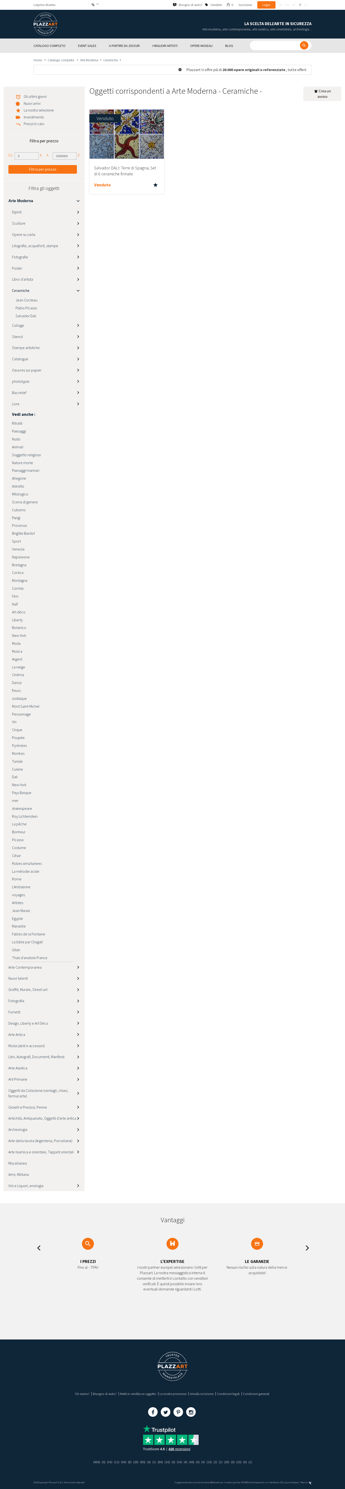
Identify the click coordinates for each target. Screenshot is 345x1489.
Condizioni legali (228, 1394)
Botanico (19, 627)
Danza (17, 682)
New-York (19, 784)
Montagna (19, 580)
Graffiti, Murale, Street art (27, 989)
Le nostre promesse (173, 1394)
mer (15, 800)
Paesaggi (19, 431)
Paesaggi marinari (25, 470)
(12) (116, 1462)
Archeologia (17, 1129)
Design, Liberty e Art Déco (28, 1023)
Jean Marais (21, 910)
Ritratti (17, 423)
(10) (209, 1462)
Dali (15, 776)
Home (38, 60)
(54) (109, 1462)
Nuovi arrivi (32, 103)
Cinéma (18, 674)
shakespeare (22, 808)
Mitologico (20, 494)
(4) (185, 1462)
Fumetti (14, 1012)
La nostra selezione (39, 110)
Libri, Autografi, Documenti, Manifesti (36, 1056)
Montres (18, 753)
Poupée (18, 737)
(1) (154, 1462)
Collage (18, 325)
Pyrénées (19, 745)
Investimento (34, 117)
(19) (239, 1462)
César (16, 855)
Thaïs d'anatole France (29, 957)
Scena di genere (25, 502)
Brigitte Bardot (23, 533)
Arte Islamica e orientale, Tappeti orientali (41, 1152)
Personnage (21, 714)
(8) (130, 1462)
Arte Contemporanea (25, 967)
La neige (18, 667)
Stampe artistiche (26, 347)
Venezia (18, 549)
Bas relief (19, 392)
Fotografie (20, 257)
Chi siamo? (82, 1394)
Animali (17, 446)
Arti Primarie (17, 1079)
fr (280, 5)
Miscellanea (17, 1163)
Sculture (18, 223)
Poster (17, 268)
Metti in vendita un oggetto (138, 1394)
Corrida (17, 588)
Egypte (17, 918)
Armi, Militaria (18, 1174)
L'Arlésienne (21, 886)
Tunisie (17, 761)
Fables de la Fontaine (28, 934)
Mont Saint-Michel (26, 706)
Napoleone (21, 557)
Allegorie (19, 478)
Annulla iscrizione (201, 1394)
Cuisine (17, 769)
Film (15, 596)
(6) (103, 1462)
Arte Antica (16, 1034)
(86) (142, 1462)
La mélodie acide (25, 871)
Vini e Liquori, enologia (25, 1185)
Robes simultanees (27, 863)
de (294, 5)
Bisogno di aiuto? (105, 1394)
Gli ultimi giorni (35, 96)
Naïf (15, 604)
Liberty (17, 619)
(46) (123, 1462)
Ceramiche (110, 60)
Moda (16, 643)
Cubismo (19, 509)
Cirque (17, 729)
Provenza (19, 525)
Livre (15, 403)
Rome (17, 879)
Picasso (18, 839)
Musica (17, 651)
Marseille (19, 926)
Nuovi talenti (18, 978)
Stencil (17, 336)
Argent (17, 659)
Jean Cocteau (26, 300)
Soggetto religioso (26, 454)
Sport (16, 541)
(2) (215, 1462)
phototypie (20, 381)
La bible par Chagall (27, 941)
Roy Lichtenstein (25, 816)
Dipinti (17, 212)
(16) (167, 1462)
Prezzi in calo (34, 123)
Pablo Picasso (26, 308)
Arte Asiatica (17, 1068)
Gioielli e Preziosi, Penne (27, 1107)
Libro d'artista (22, 279)
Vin (14, 721)
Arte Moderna (89, 60)
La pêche (19, 824)
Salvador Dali (26, 315)
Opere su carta (23, 234)
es (306, 5)
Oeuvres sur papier (26, 370)
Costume (19, 847)
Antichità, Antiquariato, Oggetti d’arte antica (42, 1118)
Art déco (18, 612)
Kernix (306, 1482)
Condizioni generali (256, 1394)
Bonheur (18, 831)
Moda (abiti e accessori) (26, 1045)
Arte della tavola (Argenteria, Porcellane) (40, 1140)
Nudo (16, 439)
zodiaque (19, 698)
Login (266, 5)
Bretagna (19, 564)
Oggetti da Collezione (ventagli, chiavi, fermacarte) (38, 1093)
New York (19, 635)
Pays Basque (21, 792)
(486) (96, 1462)
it (300, 5)
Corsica (17, 572)
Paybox (294, 1482)
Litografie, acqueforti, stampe (35, 245)
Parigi (16, 517)
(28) (135, 1462)
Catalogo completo (61, 60)
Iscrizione (245, 5)
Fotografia (16, 1000)
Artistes (17, 902)
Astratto (18, 486)
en (287, 5)
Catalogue (20, 358)
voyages (18, 894)
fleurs (16, 690)
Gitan (16, 949)
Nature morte (22, 462)
